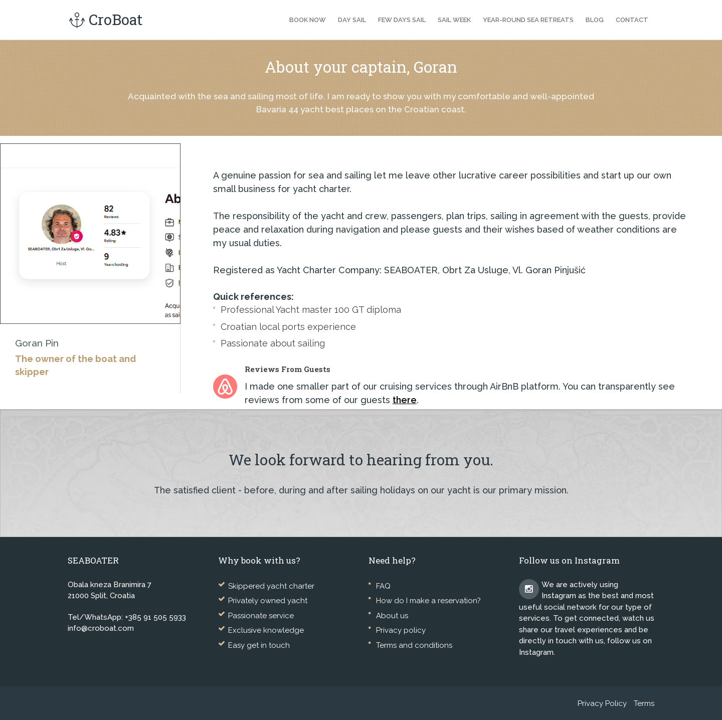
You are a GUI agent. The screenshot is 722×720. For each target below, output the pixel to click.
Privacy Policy (602, 703)
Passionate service (261, 615)
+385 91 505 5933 (155, 617)
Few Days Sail (402, 20)
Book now (307, 20)
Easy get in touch (259, 645)
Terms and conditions (414, 645)
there (405, 400)
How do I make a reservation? (428, 600)
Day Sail (352, 20)
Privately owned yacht (267, 600)
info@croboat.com (101, 628)
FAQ (383, 586)
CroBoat (105, 19)
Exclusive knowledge (266, 630)
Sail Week (454, 20)
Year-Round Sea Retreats (528, 20)
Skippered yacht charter (271, 586)
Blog (595, 20)
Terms (644, 703)
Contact (632, 20)
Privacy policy (401, 630)
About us (392, 615)
